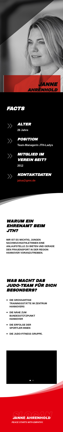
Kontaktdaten (34, 175)
